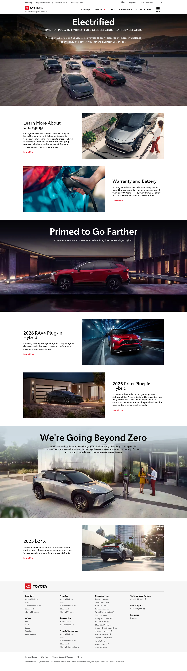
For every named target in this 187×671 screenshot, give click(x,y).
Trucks (27, 602)
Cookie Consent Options (62, 657)
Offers (28, 618)
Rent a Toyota (136, 605)
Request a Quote (102, 599)
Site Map (44, 657)
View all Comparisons (69, 647)
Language (134, 614)
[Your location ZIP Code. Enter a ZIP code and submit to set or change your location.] (156, 2)
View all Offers (31, 634)
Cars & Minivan (31, 599)
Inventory (29, 595)
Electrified (29, 608)
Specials (28, 631)
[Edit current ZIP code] (161, 3)
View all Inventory (32, 612)
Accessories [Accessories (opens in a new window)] (102, 644)
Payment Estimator (103, 608)
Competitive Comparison (106, 628)
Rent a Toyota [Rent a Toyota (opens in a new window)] (137, 608)
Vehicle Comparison (69, 630)
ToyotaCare (100, 640)
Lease (27, 628)
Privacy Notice (31, 657)
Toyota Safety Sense (103, 637)
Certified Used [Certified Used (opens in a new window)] (138, 599)
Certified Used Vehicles (140, 595)
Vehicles (64, 595)
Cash (27, 624)
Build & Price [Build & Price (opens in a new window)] (102, 621)
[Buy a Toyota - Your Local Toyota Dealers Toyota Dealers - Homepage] (36, 9)
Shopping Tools (102, 595)
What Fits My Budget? (104, 612)
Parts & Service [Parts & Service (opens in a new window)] (103, 634)
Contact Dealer (101, 605)
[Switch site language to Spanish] (132, 2)
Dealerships (65, 618)
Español (133, 618)
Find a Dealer (65, 621)
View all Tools (101, 647)
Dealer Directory (67, 624)
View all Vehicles (67, 612)
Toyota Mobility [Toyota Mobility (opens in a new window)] (103, 631)
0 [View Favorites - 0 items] (122, 2)
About (79, 657)
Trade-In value (101, 615)
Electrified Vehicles (103, 624)
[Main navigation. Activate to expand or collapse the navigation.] (158, 9)
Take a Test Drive (102, 602)
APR (26, 621)
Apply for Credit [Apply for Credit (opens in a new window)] (103, 618)
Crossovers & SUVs (33, 605)
